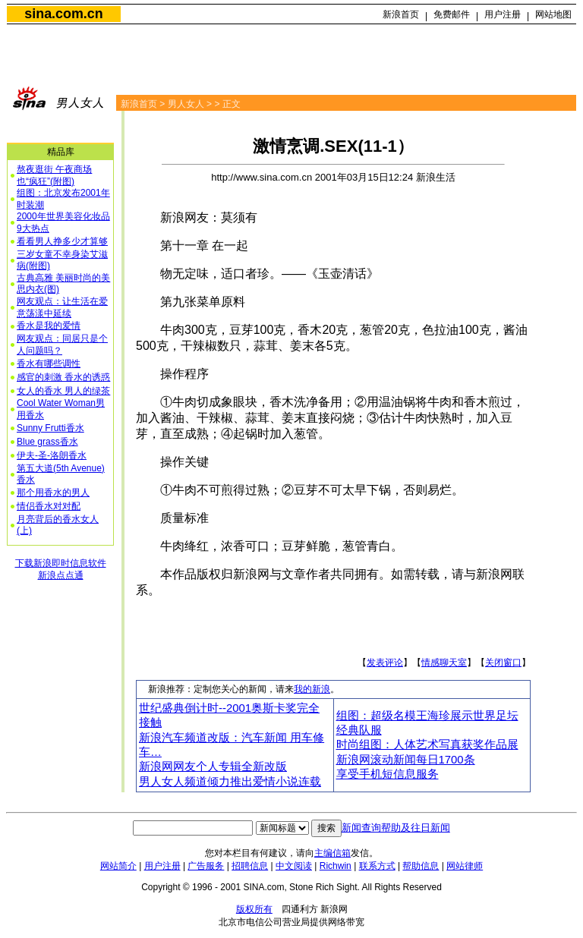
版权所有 (254, 909)
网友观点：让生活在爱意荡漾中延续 (62, 307)
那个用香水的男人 (53, 492)
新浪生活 (435, 177)
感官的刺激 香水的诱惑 (63, 377)
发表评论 (385, 662)
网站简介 (118, 866)
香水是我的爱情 (48, 325)
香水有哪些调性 (48, 363)
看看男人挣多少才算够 (62, 241)
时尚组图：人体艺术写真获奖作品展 (427, 744)
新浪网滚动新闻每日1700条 (405, 760)
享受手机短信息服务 (387, 774)
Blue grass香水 (47, 441)
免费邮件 (451, 14)
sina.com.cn (63, 13)
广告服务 (206, 866)
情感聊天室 (444, 662)
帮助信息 (420, 866)
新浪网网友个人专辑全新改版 (213, 766)
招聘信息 (250, 866)
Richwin (335, 866)
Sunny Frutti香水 (50, 428)
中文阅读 (294, 866)
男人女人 (186, 104)
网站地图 (553, 14)
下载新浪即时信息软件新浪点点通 (60, 569)
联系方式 (377, 866)
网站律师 (464, 866)
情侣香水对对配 (48, 506)
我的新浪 (312, 689)
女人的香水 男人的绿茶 (63, 391)
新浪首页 (401, 14)
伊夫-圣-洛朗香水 (52, 455)
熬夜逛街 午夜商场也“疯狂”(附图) (54, 175)
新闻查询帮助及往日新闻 (396, 827)
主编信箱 (332, 853)
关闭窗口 (503, 662)
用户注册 (502, 14)
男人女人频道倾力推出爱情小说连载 (230, 782)
